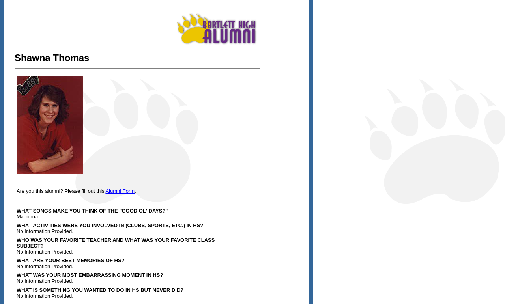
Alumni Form (120, 191)
